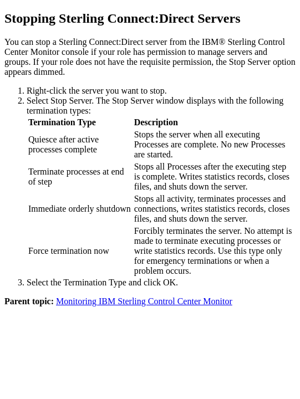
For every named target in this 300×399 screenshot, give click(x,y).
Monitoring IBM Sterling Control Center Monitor (144, 301)
